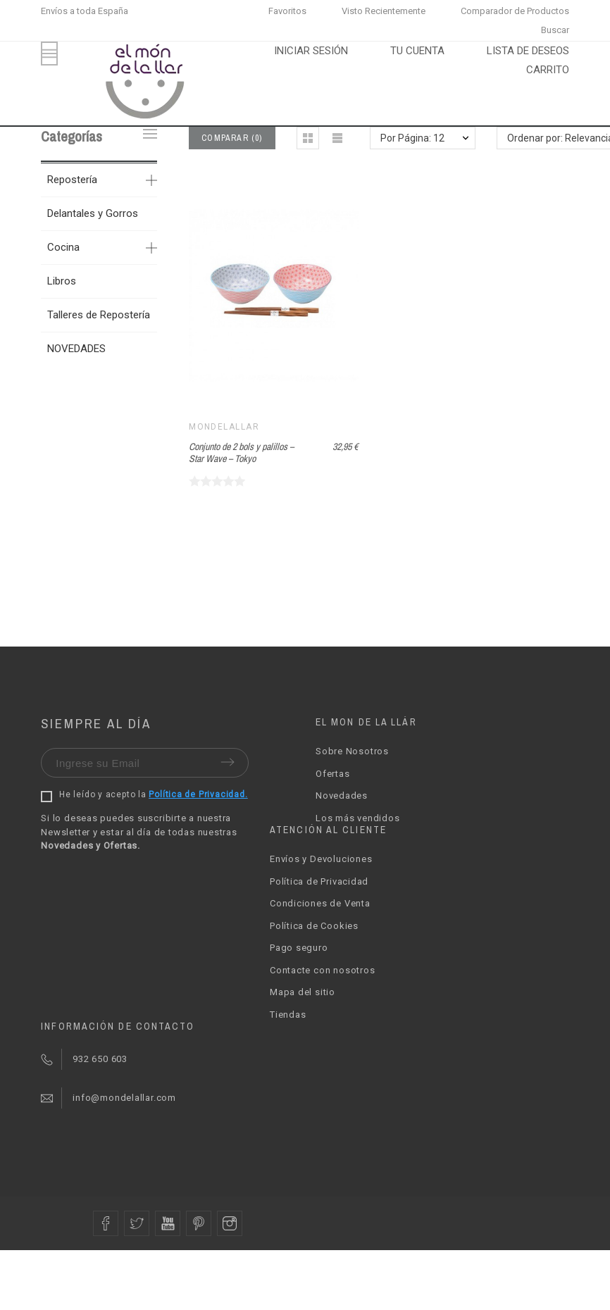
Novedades (342, 795)
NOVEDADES (76, 348)
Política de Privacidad (319, 881)
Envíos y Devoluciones (321, 859)
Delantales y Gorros (92, 213)
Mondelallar (224, 427)
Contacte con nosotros (322, 970)
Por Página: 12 (412, 138)
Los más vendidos (357, 818)
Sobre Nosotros (352, 751)
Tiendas (288, 1014)
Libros (61, 281)
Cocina (63, 247)
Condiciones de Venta (320, 903)
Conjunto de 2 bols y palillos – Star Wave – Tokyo (241, 452)
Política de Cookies (314, 926)
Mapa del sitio (302, 992)
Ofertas (332, 773)
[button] (308, 138)
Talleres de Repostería (98, 314)
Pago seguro (299, 947)
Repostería (72, 179)
